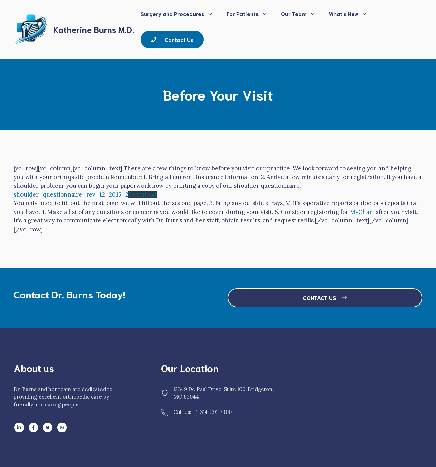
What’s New (351, 13)
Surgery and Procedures (180, 13)
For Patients (250, 13)
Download (142, 194)
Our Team (301, 13)
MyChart (362, 212)
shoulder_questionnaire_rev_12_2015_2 (71, 194)
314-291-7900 (216, 412)
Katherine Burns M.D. (93, 29)
